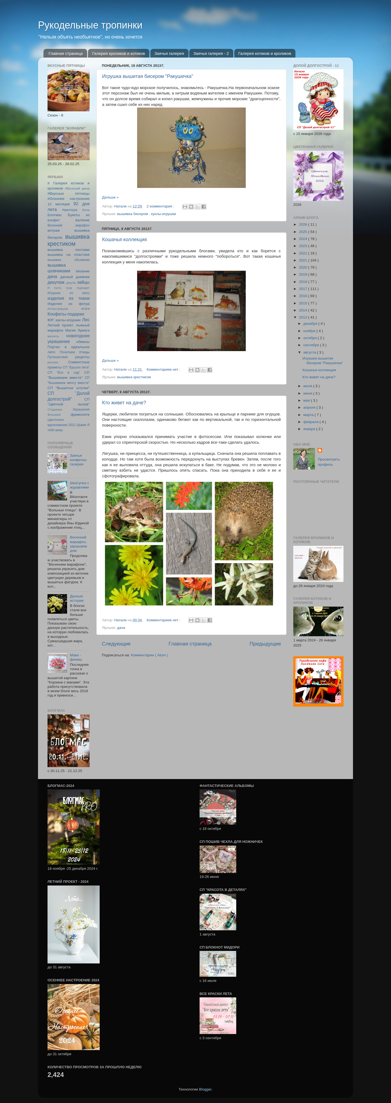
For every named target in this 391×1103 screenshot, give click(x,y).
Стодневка (55, 409)
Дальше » (110, 197)
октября (310, 338)
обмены (83, 342)
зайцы (83, 282)
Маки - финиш (76, 657)
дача (121, 628)
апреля (309, 407)
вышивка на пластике (69, 255)
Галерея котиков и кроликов (264, 53)
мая (307, 400)
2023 (303, 246)
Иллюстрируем (58, 308)
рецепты (82, 357)
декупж (71, 282)
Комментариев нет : (164, 369)
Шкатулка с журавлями (79, 485)
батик (86, 210)
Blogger (205, 1089)
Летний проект (60, 325)
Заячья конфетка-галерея (78, 459)
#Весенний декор (77, 188)
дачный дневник (75, 277)
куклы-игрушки (163, 214)
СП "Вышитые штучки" (69, 388)
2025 (303, 232)
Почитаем (67, 352)
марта (308, 415)
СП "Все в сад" (64, 372)
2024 (303, 239)
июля (308, 386)
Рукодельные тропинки (90, 25)
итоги (85, 309)
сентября (311, 345)
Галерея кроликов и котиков (118, 53)
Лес (86, 319)
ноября (309, 331)
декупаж (56, 282)
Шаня (81, 425)
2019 (303, 274)
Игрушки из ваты (69, 293)
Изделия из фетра (69, 304)
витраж (54, 230)
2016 (303, 296)
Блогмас (55, 215)
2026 (303, 224)
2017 (303, 289)
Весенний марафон (69, 225)
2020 (303, 267)
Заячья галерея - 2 (211, 53)
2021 (303, 260)
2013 (303, 317)
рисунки (53, 362)
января (309, 429)
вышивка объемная (69, 260)
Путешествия (58, 357)
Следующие (116, 644)
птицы (84, 352)
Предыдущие (265, 644)
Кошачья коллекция (124, 239)
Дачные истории (76, 598)
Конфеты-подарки (66, 313)
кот (51, 319)
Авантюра (69, 210)
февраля (311, 422)
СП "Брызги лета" (76, 367)
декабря (310, 324)
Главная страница (66, 53)
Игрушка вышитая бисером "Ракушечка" (147, 76)
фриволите (80, 414)
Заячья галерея (169, 53)
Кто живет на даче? (124, 402)
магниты (53, 336)
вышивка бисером (133, 214)
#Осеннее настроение (69, 199)
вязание (83, 271)
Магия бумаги (77, 330)
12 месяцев (59, 204)
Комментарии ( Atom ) (149, 655)
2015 (303, 303)
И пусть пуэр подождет (69, 287)
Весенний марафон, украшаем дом (78, 544)
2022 (303, 253)
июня (308, 393)
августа (310, 352)
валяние (82, 220)
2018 (303, 282)
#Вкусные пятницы (69, 193)
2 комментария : (161, 206)
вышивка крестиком (134, 377)
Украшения (81, 409)
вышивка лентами (69, 250)
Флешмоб (54, 414)
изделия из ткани (69, 298)
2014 (303, 310)
